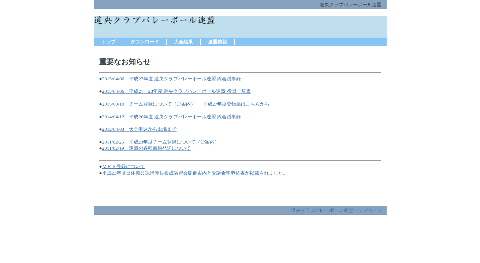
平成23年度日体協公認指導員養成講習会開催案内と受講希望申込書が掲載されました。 (195, 173)
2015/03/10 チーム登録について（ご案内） (149, 104)
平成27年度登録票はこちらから (236, 104)
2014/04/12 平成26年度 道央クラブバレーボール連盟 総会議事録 (171, 116)
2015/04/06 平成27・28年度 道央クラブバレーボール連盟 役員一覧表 (176, 91)
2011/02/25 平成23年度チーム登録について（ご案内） (161, 142)
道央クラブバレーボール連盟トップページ (336, 210)
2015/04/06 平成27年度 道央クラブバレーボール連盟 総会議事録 (171, 78)
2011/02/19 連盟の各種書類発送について (146, 148)
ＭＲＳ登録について (123, 166)
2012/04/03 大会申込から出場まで (139, 129)
